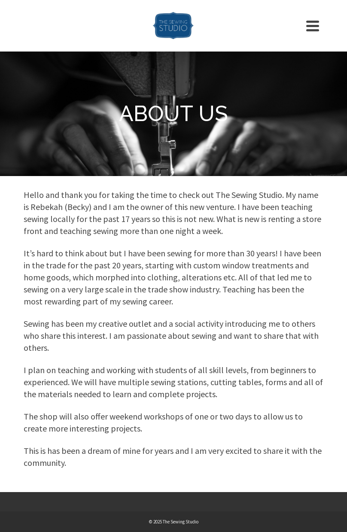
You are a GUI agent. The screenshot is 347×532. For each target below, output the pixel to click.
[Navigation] (312, 26)
